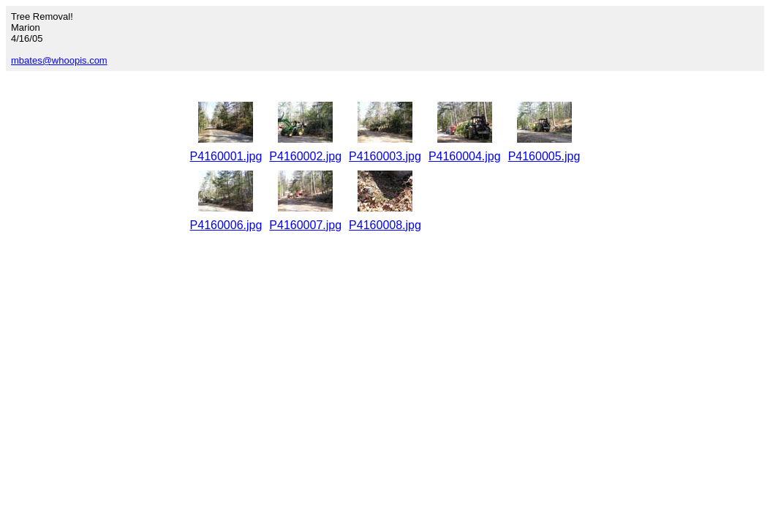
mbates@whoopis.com (59, 60)
